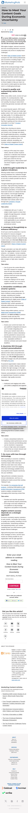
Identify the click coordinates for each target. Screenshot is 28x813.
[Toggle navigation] (25, 2)
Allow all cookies (14, 418)
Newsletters (14, 742)
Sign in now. (18, 589)
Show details (20, 413)
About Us (14, 739)
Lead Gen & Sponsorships (14, 759)
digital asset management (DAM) (11, 312)
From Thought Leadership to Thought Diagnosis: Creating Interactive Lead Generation (14, 703)
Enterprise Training (14, 750)
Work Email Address (9, 579)
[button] (8, 600)
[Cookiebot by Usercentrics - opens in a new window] (20, 389)
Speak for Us (14, 764)
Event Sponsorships (14, 761)
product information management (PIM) (12, 489)
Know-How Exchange (14, 772)
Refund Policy (14, 774)
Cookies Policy (14, 778)
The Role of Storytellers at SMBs (12, 714)
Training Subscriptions (14, 749)
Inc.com (10, 360)
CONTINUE (14, 586)
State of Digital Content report (13, 144)
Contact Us (14, 771)
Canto (4, 23)
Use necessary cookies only (13, 423)
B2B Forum (14, 752)
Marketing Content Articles (11, 687)
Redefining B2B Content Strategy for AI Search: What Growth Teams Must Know (14, 696)
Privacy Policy (14, 777)
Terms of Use (14, 775)
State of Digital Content (14, 55)
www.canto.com (16, 680)
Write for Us (14, 762)
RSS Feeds (14, 740)
